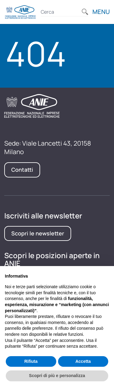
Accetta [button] (83, 361)
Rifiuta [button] (31, 361)
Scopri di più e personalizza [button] (57, 375)
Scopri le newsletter (37, 233)
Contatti (22, 169)
